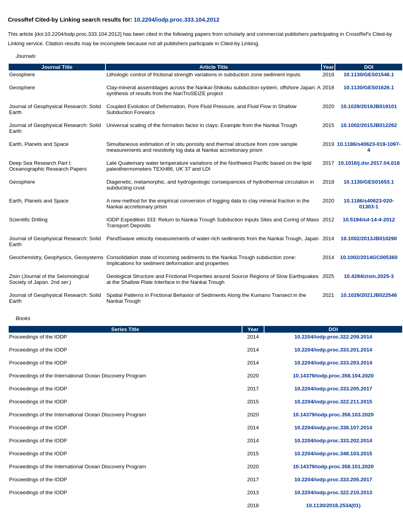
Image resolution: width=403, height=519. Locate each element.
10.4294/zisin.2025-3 (369, 276)
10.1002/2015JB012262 (369, 125)
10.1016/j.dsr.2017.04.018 (368, 163)
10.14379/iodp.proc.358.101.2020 (333, 466)
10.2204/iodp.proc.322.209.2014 (333, 337)
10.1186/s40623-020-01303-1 (369, 204)
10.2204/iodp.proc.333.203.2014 (333, 363)
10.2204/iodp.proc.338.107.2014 (333, 428)
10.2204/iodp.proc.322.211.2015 (333, 402)
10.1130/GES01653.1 (369, 182)
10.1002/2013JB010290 (369, 238)
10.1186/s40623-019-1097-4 (369, 147)
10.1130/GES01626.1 (369, 87)
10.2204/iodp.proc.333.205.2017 (333, 389)
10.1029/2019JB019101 (369, 106)
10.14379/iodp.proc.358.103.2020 (333, 415)
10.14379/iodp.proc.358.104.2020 (333, 376)
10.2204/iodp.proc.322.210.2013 (333, 492)
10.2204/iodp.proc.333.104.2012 (177, 20)
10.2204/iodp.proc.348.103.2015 (333, 453)
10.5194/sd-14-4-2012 (369, 220)
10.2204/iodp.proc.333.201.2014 (333, 350)
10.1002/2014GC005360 (368, 257)
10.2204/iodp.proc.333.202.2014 (333, 441)
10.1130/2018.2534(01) (333, 505)
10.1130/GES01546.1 (369, 74)
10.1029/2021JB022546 (369, 295)
